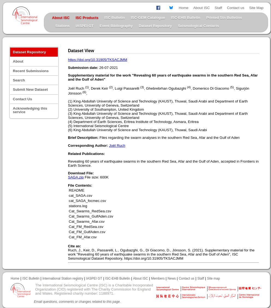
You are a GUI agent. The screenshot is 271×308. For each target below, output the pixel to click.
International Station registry (62, 278)
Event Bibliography (116, 26)
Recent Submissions (31, 71)
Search (19, 80)
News (172, 278)
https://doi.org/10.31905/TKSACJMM (97, 60)
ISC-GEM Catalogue (148, 18)
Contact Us (22, 99)
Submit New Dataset (30, 89)
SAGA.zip (76, 177)
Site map (213, 278)
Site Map (256, 8)
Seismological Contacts (198, 26)
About (18, 61)
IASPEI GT (85, 26)
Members (158, 278)
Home (184, 8)
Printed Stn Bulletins (224, 18)
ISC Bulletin (115, 18)
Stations (62, 26)
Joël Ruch (117, 145)
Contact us (235, 8)
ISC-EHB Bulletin (185, 18)
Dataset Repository (155, 26)
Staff (218, 8)
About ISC (201, 8)
